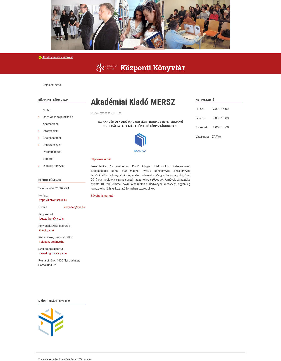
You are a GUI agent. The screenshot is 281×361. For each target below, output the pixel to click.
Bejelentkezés (52, 85)
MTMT (47, 110)
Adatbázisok (51, 124)
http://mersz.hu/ (101, 159)
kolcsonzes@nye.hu (51, 241)
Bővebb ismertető (102, 195)
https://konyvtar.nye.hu (53, 200)
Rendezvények (52, 145)
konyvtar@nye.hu (74, 207)
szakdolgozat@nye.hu (53, 253)
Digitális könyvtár (54, 166)
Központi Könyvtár (152, 67)
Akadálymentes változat (57, 57)
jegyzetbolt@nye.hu (51, 218)
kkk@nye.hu (46, 230)
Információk (50, 131)
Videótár (48, 159)
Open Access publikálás (58, 117)
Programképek (52, 152)
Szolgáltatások (52, 138)
